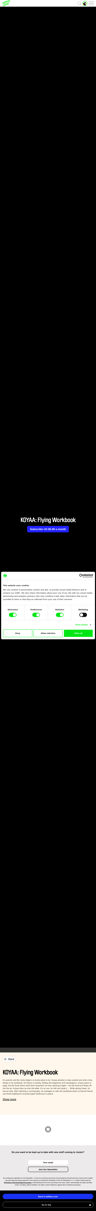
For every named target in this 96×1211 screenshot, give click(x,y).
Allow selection (48, 633)
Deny (17, 633)
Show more (9, 1099)
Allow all (78, 633)
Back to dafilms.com (48, 1196)
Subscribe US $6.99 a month (48, 529)
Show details (81, 625)
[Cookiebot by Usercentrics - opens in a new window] (81, 576)
